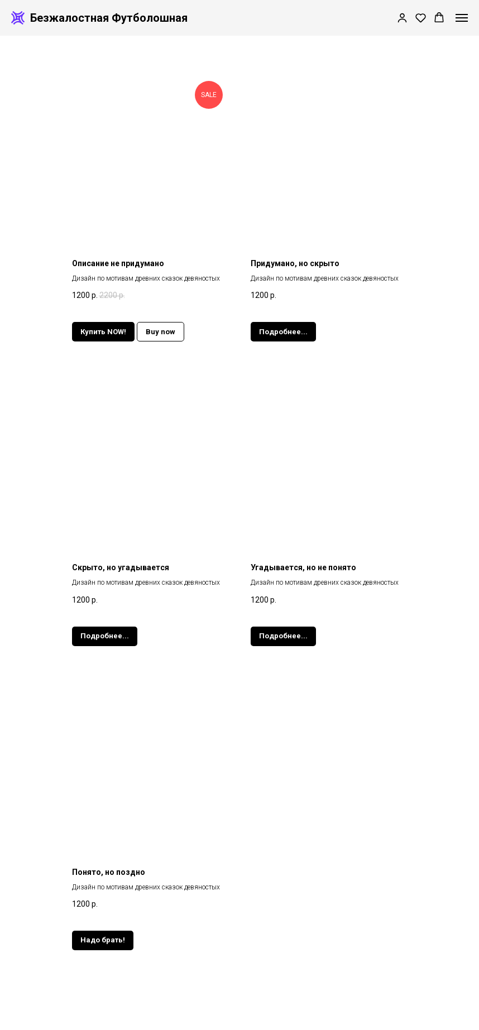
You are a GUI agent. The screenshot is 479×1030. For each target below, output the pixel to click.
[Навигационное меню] (462, 18)
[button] (402, 17)
